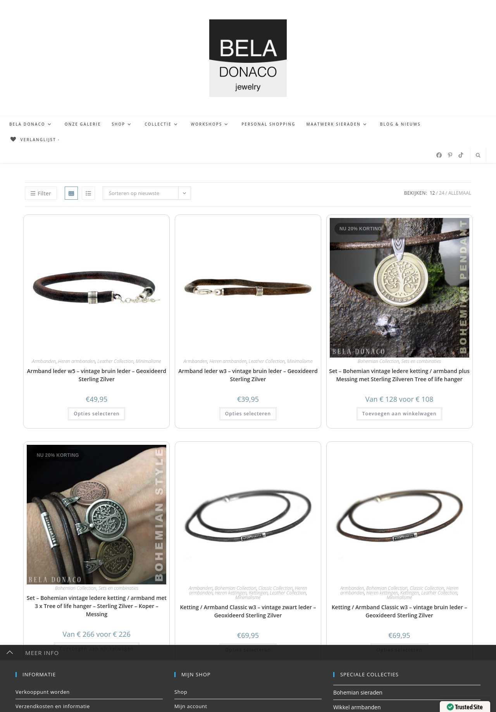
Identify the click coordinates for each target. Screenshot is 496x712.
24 (441, 193)
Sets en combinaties (421, 361)
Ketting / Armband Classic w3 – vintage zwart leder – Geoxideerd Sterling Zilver (248, 611)
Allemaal (459, 193)
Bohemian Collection (378, 361)
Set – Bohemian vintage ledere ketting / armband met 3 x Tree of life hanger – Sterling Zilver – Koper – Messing (97, 606)
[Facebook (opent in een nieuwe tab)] (439, 155)
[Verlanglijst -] (34, 139)
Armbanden (44, 361)
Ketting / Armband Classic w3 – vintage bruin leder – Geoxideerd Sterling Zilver (399, 611)
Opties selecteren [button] (96, 413)
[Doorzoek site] (478, 155)
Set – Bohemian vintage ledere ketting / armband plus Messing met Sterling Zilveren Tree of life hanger (399, 375)
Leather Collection (115, 361)
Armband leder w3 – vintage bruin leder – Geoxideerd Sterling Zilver (247, 375)
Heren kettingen (231, 592)
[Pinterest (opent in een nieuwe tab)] (450, 155)
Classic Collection (275, 588)
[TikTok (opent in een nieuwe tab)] (460, 155)
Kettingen (258, 592)
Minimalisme (148, 361)
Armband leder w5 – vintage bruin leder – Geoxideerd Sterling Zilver (96, 375)
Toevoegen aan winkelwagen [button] (399, 413)
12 (432, 193)
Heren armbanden (76, 361)
